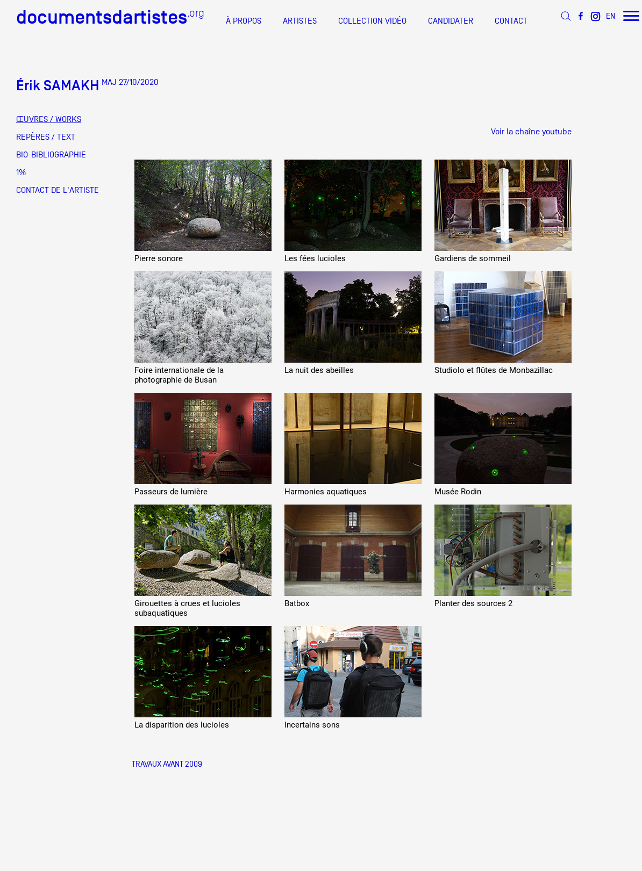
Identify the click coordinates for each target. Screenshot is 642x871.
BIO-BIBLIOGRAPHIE (51, 155)
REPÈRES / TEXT (45, 137)
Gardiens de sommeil (472, 258)
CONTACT (511, 21)
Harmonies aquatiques (325, 491)
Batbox (296, 603)
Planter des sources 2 (473, 603)
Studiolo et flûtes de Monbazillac (493, 370)
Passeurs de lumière (171, 491)
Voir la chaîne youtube (531, 131)
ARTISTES (300, 21)
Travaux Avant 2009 (167, 763)
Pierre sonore (158, 258)
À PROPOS (243, 21)
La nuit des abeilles (319, 370)
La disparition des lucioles (181, 725)
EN (610, 15)
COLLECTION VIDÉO (372, 21)
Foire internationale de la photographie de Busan (179, 375)
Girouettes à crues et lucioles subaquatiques (187, 608)
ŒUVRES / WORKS (48, 119)
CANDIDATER (450, 21)
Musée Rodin (457, 491)
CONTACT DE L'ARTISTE (57, 190)
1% (21, 172)
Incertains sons (312, 725)
